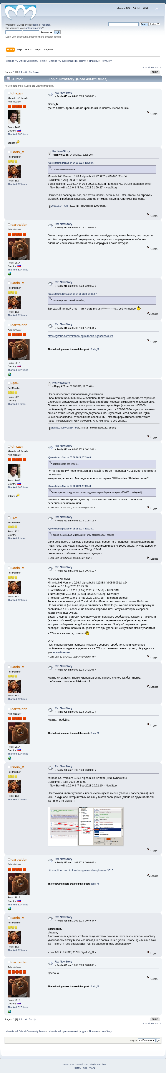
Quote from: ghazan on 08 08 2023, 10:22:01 (71, 528)
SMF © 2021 (82, 1064)
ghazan (17, 93)
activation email (33, 28)
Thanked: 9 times (16, 404)
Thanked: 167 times (18, 134)
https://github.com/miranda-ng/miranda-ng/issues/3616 (80, 870)
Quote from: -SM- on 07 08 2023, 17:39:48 (69, 457)
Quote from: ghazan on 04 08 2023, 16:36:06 (71, 163)
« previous (148, 67)
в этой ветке (61, 652)
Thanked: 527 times (18, 269)
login (35, 24)
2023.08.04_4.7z (58, 205)
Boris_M (18, 152)
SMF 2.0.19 (69, 1064)
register (46, 24)
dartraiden (19, 224)
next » (157, 67)
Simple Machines (98, 1064)
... (24, 72)
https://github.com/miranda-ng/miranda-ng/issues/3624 (80, 336)
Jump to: (133, 1040)
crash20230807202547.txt (63, 427)
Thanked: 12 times (17, 184)
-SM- (15, 383)
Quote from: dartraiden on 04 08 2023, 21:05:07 (72, 294)
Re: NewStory (63, 92)
